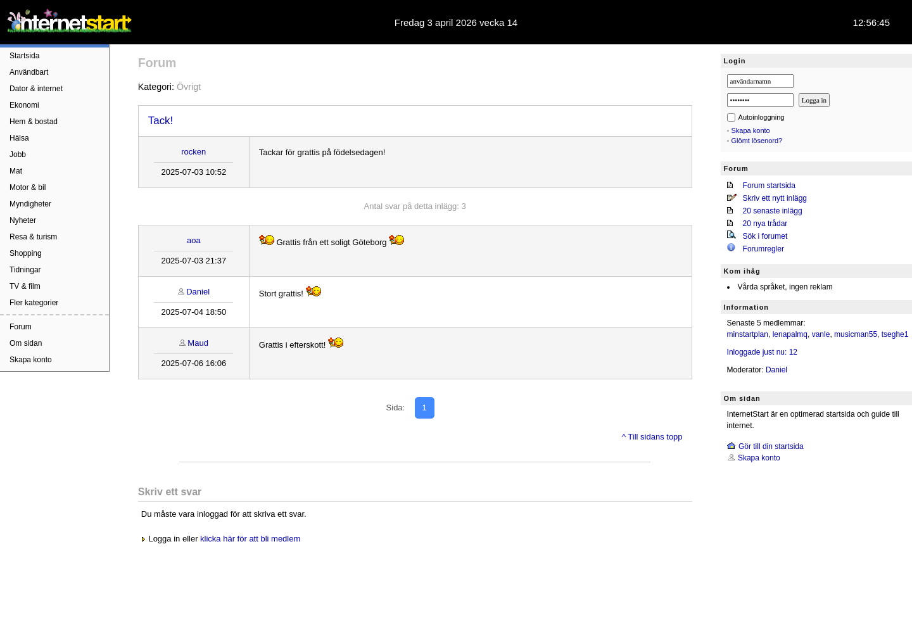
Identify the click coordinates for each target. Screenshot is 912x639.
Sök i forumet (765, 236)
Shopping (26, 253)
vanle (821, 334)
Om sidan (26, 343)
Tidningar (25, 269)
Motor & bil (28, 187)
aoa (194, 240)
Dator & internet (36, 88)
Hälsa (19, 138)
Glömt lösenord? (757, 140)
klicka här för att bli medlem (250, 538)
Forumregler (763, 248)
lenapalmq (790, 334)
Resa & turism (33, 236)
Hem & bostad (34, 121)
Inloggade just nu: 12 (762, 352)
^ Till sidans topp (652, 436)
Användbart (29, 72)
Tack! (160, 121)
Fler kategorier (34, 302)
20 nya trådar (765, 223)
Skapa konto (31, 359)
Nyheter (23, 220)
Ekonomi (24, 105)
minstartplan (747, 334)
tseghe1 (895, 334)
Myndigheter (30, 203)
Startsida (24, 55)
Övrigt (189, 87)
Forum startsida (769, 185)
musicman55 (855, 334)
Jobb (18, 154)
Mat (16, 171)
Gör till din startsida (771, 446)
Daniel (198, 291)
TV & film (25, 286)
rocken (193, 151)
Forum (21, 326)
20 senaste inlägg (772, 210)
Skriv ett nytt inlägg (775, 198)
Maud (197, 343)
